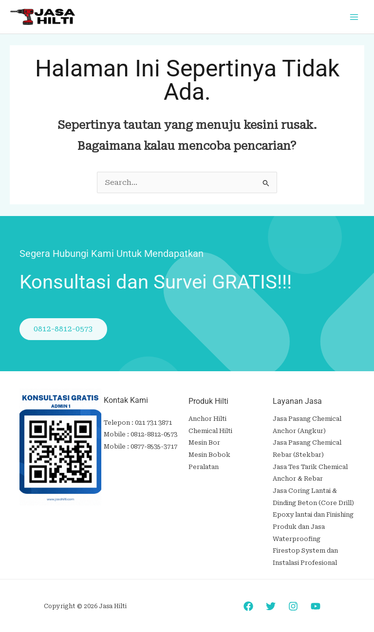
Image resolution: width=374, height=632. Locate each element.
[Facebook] (248, 601)
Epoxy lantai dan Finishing (313, 511)
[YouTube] (315, 601)
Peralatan (203, 465)
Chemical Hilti (210, 430)
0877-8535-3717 (154, 446)
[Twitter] (271, 601)
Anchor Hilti (207, 419)
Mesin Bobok (209, 453)
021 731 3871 (153, 423)
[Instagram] (293, 601)
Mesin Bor (204, 442)
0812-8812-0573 (154, 434)
